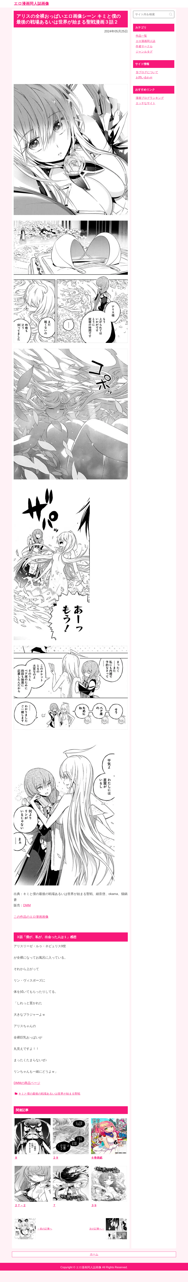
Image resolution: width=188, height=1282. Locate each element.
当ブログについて (147, 72)
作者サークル (144, 46)
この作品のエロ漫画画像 (31, 917)
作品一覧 (141, 35)
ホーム (94, 1254)
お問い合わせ (144, 77)
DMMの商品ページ (27, 1083)
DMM (27, 905)
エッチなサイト (145, 103)
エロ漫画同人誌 (145, 41)
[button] (171, 14)
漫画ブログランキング (150, 97)
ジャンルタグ (144, 51)
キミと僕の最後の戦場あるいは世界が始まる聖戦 (47, 1093)
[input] (153, 14)
